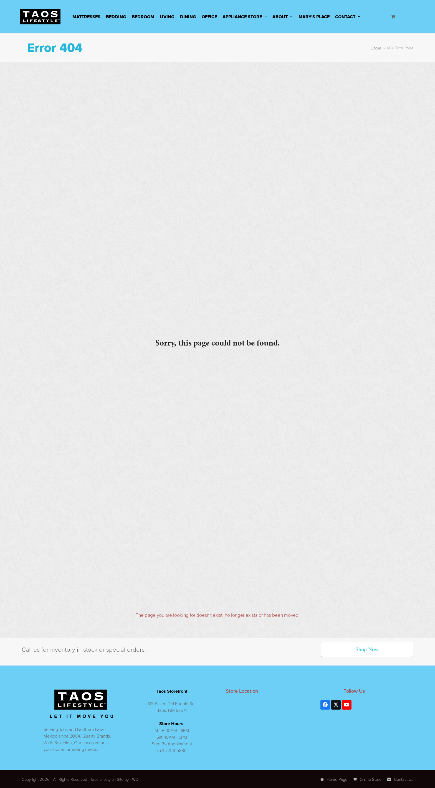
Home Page (333, 779)
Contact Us (400, 779)
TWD (134, 779)
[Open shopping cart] (394, 16)
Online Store (367, 779)
